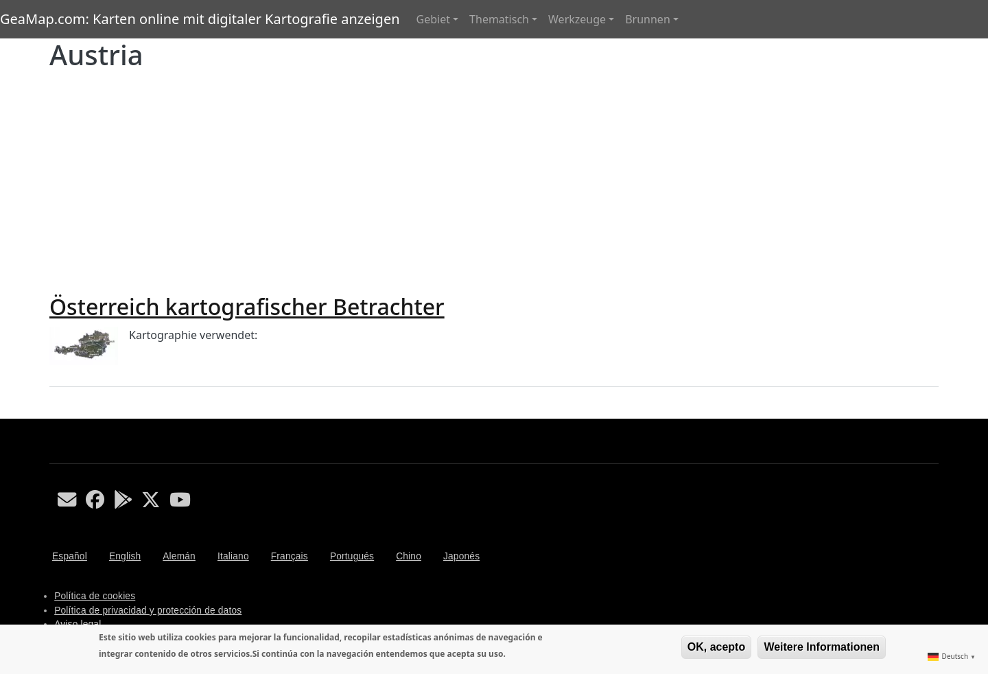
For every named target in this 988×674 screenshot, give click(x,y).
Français (289, 556)
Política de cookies (94, 596)
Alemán (179, 556)
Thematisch (499, 19)
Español (69, 556)
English (125, 556)
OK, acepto (716, 647)
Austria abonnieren (54, 413)
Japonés (461, 556)
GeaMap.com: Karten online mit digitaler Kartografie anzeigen (200, 19)
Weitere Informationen (822, 647)
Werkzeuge (577, 19)
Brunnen (647, 19)
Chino (408, 556)
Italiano (233, 556)
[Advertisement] (494, 180)
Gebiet (433, 19)
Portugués (352, 556)
